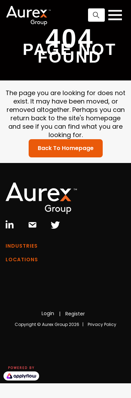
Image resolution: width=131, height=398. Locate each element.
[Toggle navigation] (115, 15)
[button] (96, 15)
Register (75, 313)
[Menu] (65, 247)
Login (48, 313)
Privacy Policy (102, 324)
